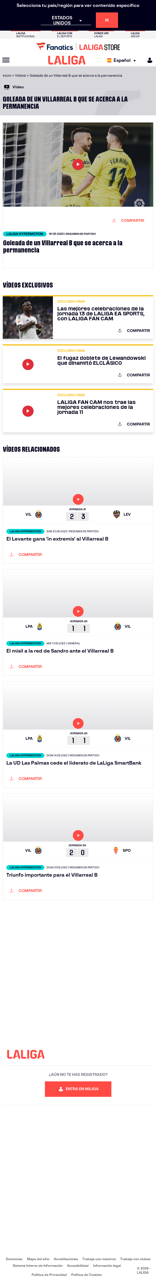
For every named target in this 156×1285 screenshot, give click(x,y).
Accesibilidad (78, 1265)
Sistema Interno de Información (38, 1265)
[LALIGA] (67, 60)
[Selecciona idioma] (123, 60)
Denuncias (14, 1259)
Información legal (107, 1265)
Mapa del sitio (38, 1259)
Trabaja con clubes (135, 1259)
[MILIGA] (148, 60)
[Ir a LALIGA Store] (78, 46)
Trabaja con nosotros (99, 1259)
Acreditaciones (66, 1259)
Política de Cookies (86, 1274)
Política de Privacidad (49, 1274)
